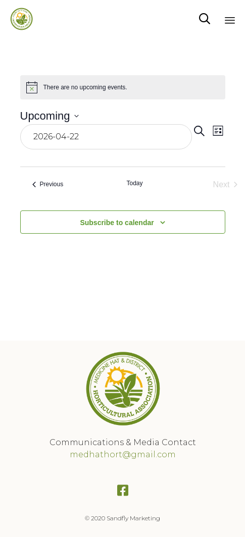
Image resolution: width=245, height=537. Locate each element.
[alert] (122, 87)
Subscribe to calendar (117, 223)
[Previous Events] (48, 184)
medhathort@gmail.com (123, 454)
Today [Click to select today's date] (134, 183)
